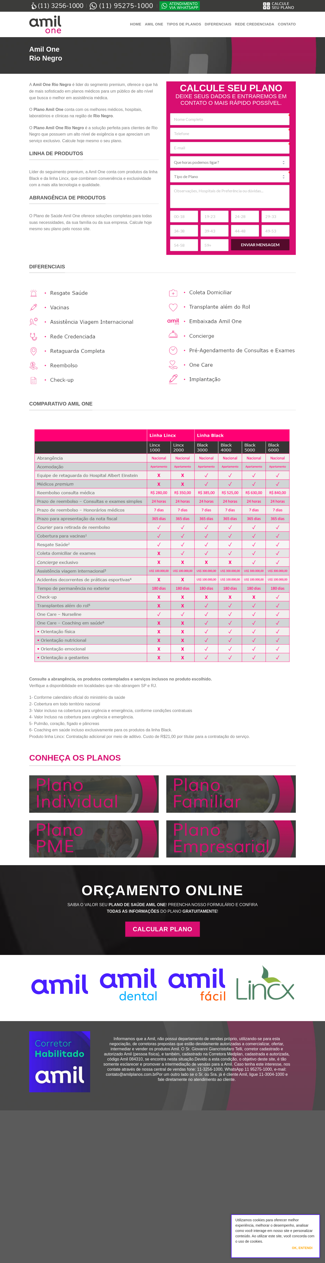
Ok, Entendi (302, 1248)
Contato (287, 24)
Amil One (154, 24)
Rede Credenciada (254, 24)
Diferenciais (218, 24)
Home (135, 24)
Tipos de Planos (184, 24)
